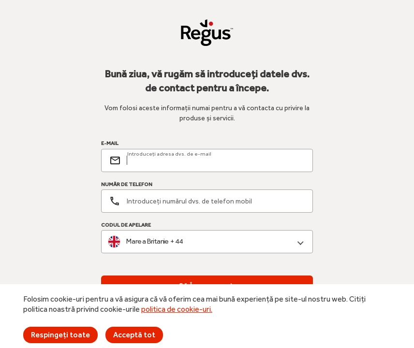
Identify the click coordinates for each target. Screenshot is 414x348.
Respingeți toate (60, 334)
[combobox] (207, 242)
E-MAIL (109, 143)
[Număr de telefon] (207, 201)
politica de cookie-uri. (176, 309)
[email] (216, 160)
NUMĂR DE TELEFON (126, 184)
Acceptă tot (134, 334)
